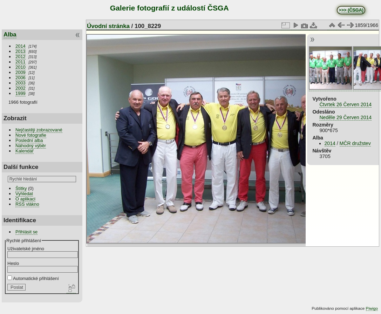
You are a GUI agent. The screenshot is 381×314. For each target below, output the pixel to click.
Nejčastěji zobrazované (38, 129)
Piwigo (372, 308)
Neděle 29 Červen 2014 (345, 117)
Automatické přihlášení (33, 278)
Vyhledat (24, 193)
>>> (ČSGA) (351, 10)
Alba (10, 34)
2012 (20, 56)
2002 (20, 88)
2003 (20, 83)
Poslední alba (29, 140)
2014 (20, 46)
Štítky (21, 188)
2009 (20, 72)
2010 (20, 67)
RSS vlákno (27, 204)
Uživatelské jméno (25, 248)
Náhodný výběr (30, 145)
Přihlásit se (26, 231)
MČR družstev (355, 143)
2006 (20, 77)
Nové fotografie (30, 135)
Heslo (13, 263)
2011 (20, 61)
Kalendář (24, 150)
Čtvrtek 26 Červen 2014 (345, 104)
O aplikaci (25, 199)
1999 (20, 93)
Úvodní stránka (108, 26)
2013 (20, 51)
